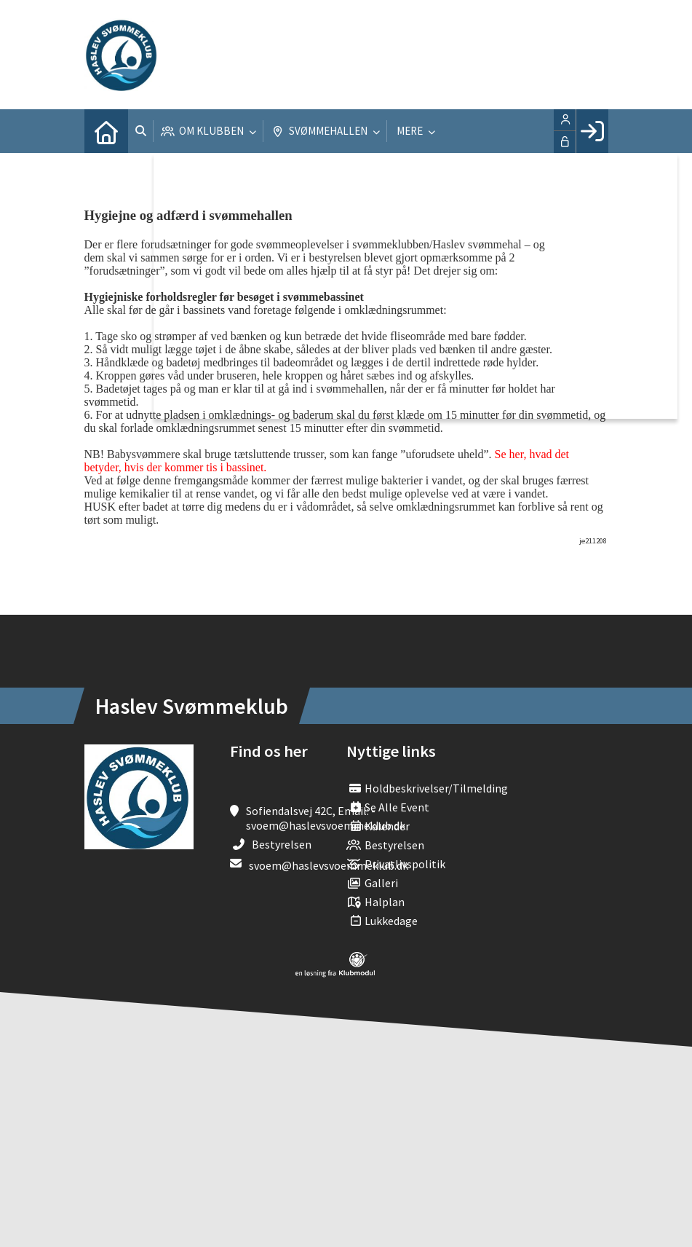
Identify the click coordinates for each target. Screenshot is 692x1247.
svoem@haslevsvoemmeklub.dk (328, 865)
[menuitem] (106, 131)
